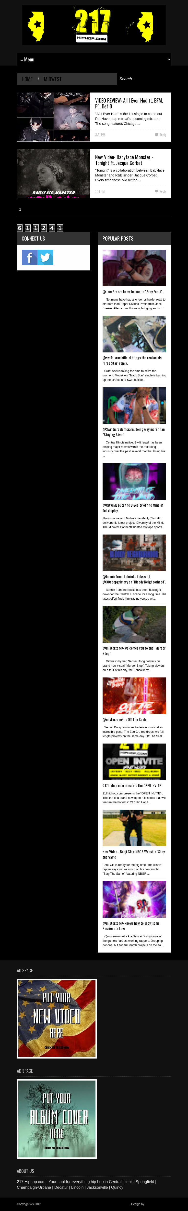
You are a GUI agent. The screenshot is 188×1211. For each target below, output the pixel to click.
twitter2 (45, 257)
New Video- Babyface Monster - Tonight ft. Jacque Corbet (124, 159)
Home (27, 79)
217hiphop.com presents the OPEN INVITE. (132, 785)
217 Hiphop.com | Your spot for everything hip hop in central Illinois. (85, 1204)
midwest (53, 79)
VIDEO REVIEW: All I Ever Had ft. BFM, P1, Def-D (129, 103)
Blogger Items (154, 1204)
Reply (162, 134)
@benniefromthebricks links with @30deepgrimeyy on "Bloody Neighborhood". (134, 579)
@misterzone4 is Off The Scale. (125, 719)
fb (29, 257)
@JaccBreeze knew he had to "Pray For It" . (133, 291)
